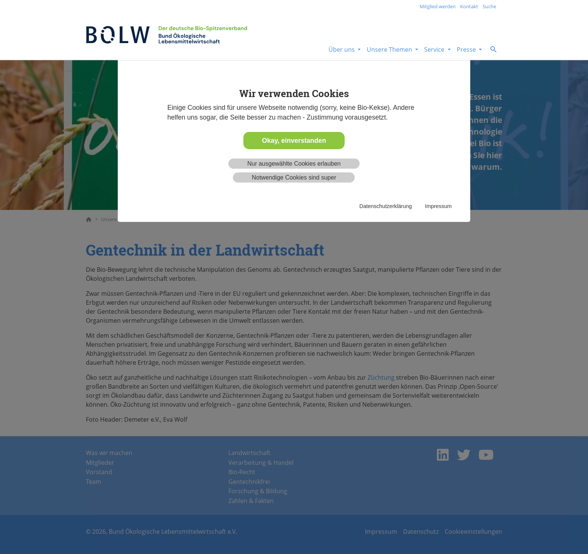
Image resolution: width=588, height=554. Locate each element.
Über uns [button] (342, 49)
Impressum (438, 206)
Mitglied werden (438, 6)
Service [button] (435, 49)
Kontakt (469, 6)
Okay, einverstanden (294, 140)
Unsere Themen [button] (390, 49)
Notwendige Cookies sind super (294, 177)
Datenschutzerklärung (385, 206)
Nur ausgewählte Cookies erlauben (293, 163)
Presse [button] (467, 49)
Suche (489, 6)
